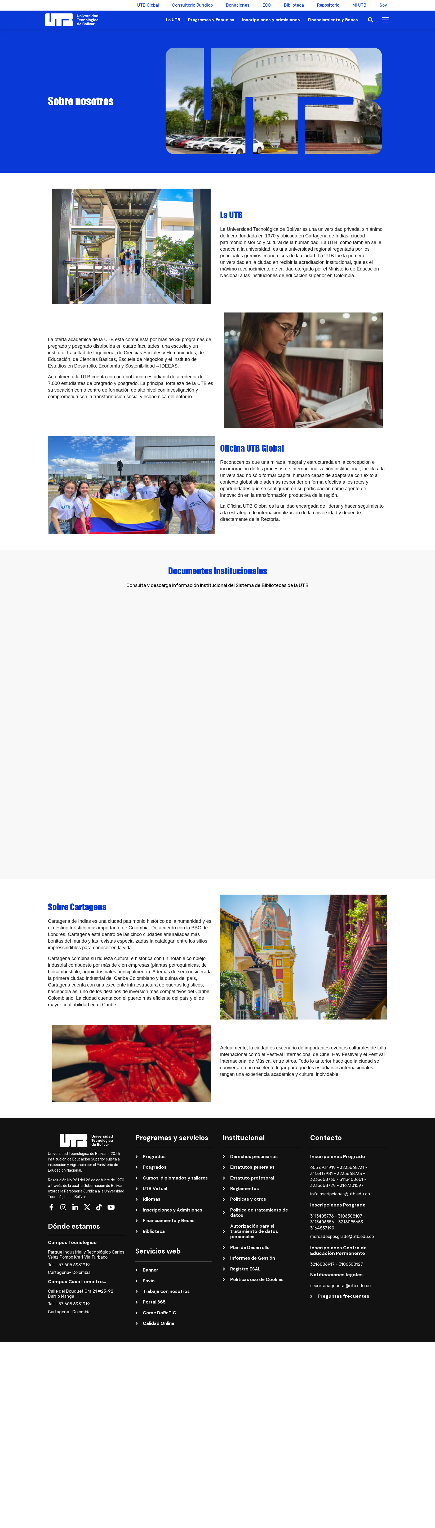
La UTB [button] (173, 19)
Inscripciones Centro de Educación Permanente (338, 1221)
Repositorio (328, 5)
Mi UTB (359, 5)
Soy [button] (383, 5)
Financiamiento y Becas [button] (333, 19)
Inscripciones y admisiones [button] (271, 19)
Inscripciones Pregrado (337, 1128)
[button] (370, 20)
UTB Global (148, 5)
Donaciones (237, 5)
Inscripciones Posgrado (338, 1176)
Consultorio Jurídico (192, 5)
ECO (267, 5)
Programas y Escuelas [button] (211, 19)
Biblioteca (294, 5)
